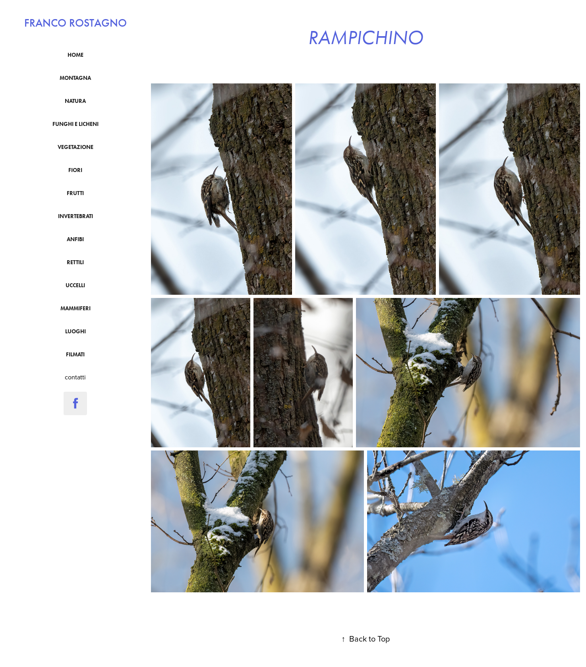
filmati (75, 354)
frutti (75, 193)
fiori (75, 170)
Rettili (75, 262)
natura (75, 101)
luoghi (75, 331)
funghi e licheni (75, 124)
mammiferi (75, 308)
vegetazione (75, 147)
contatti (75, 377)
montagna (75, 78)
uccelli (75, 285)
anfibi (75, 239)
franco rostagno (75, 23)
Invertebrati (75, 216)
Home (75, 55)
